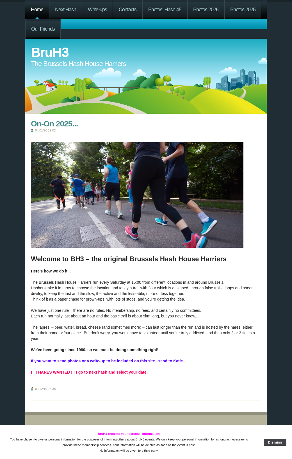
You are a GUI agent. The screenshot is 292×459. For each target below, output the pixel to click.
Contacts (127, 9)
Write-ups (97, 9)
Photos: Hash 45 (164, 9)
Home (37, 9)
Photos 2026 (205, 9)
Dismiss (275, 442)
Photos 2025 (243, 9)
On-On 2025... (54, 123)
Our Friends (43, 29)
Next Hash (65, 9)
